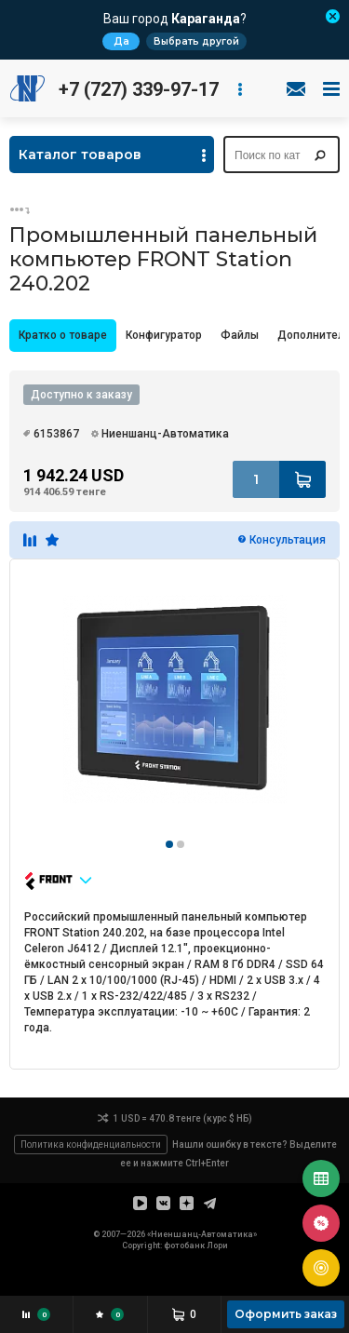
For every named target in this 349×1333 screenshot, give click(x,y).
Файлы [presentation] (240, 335)
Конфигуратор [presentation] (164, 335)
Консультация (287, 539)
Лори (217, 1245)
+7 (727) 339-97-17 (139, 89)
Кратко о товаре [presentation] (63, 335)
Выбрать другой (196, 41)
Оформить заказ (286, 1314)
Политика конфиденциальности (90, 1144)
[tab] (62, 335)
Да (121, 41)
